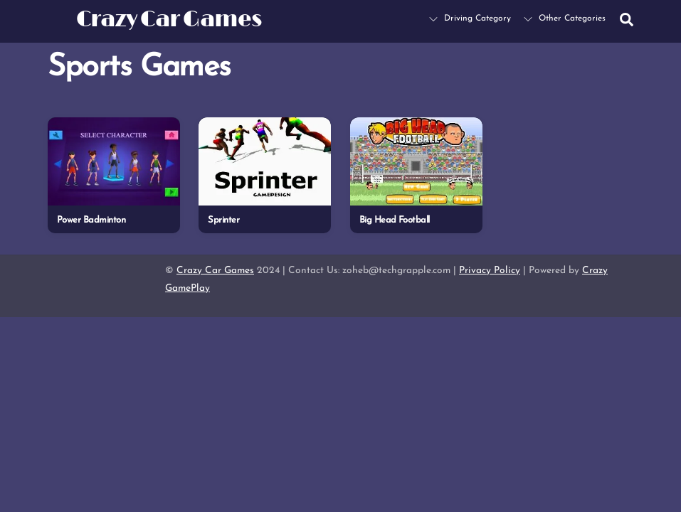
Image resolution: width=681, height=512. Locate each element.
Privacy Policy (489, 270)
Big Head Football (394, 220)
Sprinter (223, 220)
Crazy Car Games (215, 270)
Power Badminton (91, 220)
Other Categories (565, 18)
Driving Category (470, 18)
